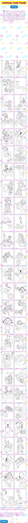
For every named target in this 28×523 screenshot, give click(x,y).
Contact (4, 521)
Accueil (14, 7)
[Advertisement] (14, 37)
